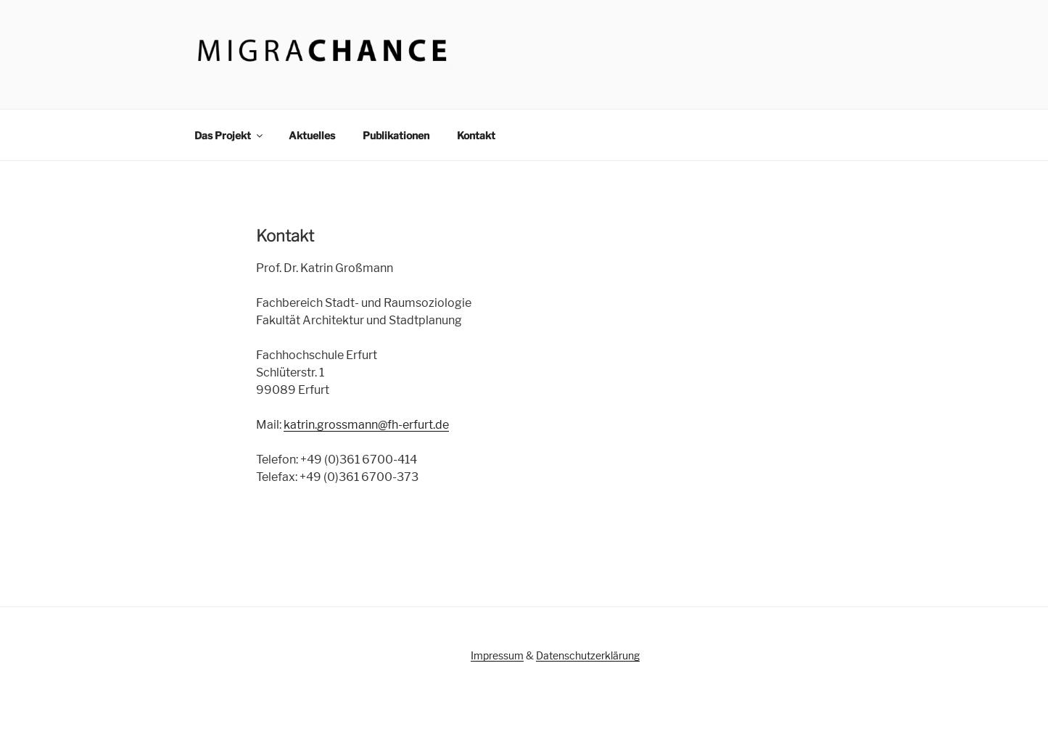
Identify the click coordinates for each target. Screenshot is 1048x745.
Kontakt (476, 135)
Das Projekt (229, 135)
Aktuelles (312, 135)
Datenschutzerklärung (588, 655)
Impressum (497, 655)
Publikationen (396, 135)
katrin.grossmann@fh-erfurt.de (366, 425)
